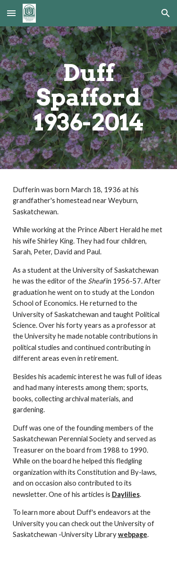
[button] (11, 13)
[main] (89, 98)
